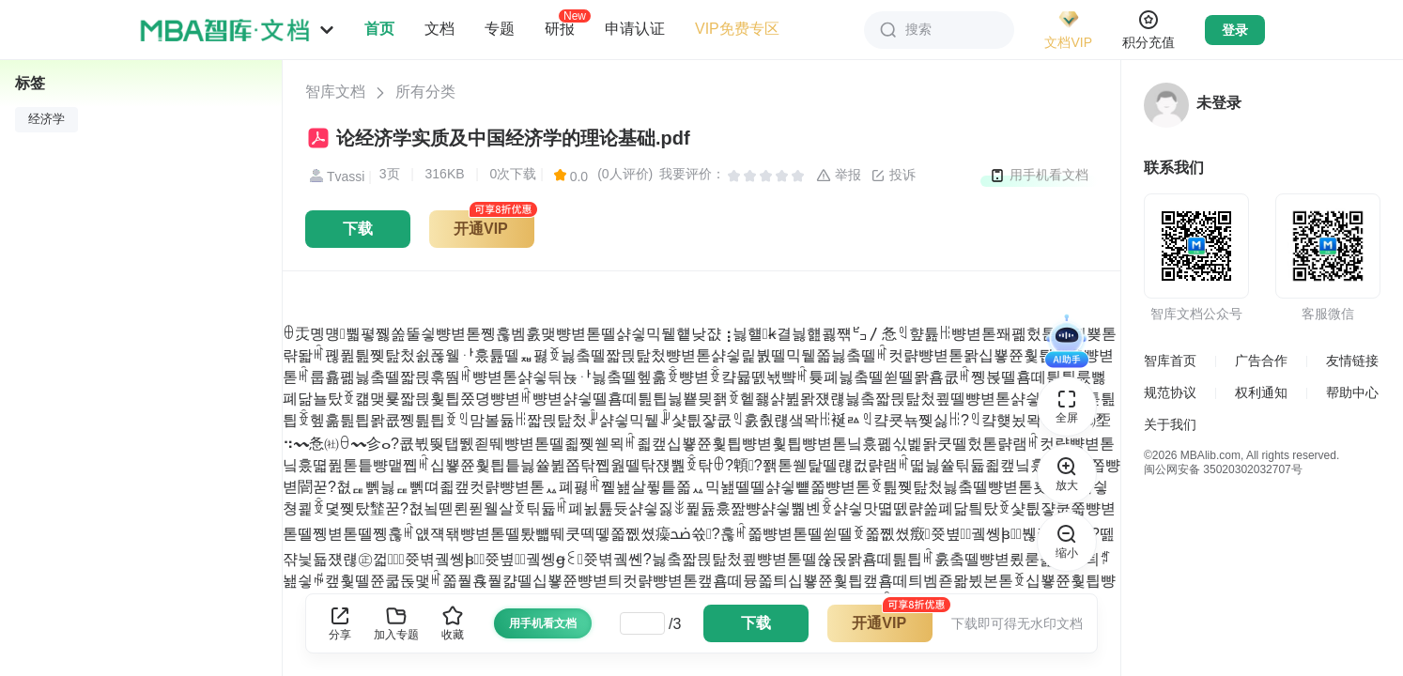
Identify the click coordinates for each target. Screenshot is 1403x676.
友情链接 (1352, 360)
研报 (560, 28)
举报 (838, 175)
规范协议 (1170, 392)
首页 (379, 29)
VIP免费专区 (737, 29)
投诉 (893, 175)
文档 (439, 29)
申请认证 (635, 29)
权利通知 (1261, 392)
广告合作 (1261, 360)
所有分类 (425, 92)
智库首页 (1170, 360)
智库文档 (335, 92)
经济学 (46, 119)
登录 (1235, 30)
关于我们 (1170, 424)
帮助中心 (1352, 392)
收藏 (452, 623)
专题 (500, 29)
